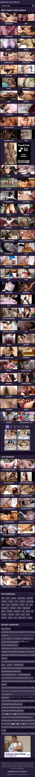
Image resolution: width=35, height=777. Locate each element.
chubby (30, 618)
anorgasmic (5, 608)
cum (16, 601)
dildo (27, 611)
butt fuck (9, 611)
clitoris (18, 614)
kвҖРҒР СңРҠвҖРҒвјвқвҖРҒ (10, 642)
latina (3, 665)
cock (3, 604)
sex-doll (4, 684)
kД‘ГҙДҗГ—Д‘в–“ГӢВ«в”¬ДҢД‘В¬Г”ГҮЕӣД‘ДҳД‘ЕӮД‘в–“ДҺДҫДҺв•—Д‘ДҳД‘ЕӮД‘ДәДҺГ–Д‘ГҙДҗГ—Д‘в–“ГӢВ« (17, 636)
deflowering (21, 598)
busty (19, 608)
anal (3, 598)
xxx (27, 604)
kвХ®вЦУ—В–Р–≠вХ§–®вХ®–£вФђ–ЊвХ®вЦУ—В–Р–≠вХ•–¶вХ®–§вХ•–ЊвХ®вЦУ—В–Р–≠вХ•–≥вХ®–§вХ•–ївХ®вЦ (17, 717)
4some (10, 618)
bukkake (13, 608)
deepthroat (30, 601)
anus (27, 614)
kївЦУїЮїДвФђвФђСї (24, 674)
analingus (17, 611)
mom (7, 598)
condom (4, 614)
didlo (23, 614)
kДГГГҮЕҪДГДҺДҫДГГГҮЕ (9, 674)
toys (23, 611)
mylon (22, 604)
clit (32, 611)
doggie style (26, 608)
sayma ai (4, 658)
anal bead (29, 598)
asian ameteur (6, 629)
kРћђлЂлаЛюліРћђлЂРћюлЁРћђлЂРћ (12, 710)
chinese (13, 598)
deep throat (22, 618)
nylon (3, 611)
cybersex (11, 614)
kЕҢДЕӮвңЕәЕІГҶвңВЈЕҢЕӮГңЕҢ (11, 671)
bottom (11, 601)
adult (7, 604)
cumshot (22, 601)
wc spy (4, 730)
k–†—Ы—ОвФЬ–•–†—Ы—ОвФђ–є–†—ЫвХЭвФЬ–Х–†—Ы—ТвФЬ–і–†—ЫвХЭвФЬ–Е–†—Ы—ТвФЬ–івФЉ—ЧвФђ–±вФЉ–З (17, 639)
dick (31, 604)
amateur (4, 601)
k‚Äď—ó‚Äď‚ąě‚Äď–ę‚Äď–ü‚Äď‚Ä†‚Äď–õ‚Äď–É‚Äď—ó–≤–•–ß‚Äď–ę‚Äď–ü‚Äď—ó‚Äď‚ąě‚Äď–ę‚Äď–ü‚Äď (17, 678)
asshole (4, 618)
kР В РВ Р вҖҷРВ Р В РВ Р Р (10, 645)
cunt (15, 618)
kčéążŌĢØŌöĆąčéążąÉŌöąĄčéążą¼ (12, 704)
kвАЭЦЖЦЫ (5, 697)
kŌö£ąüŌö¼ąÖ (18, 665)
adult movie (14, 604)
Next (27, 427)
